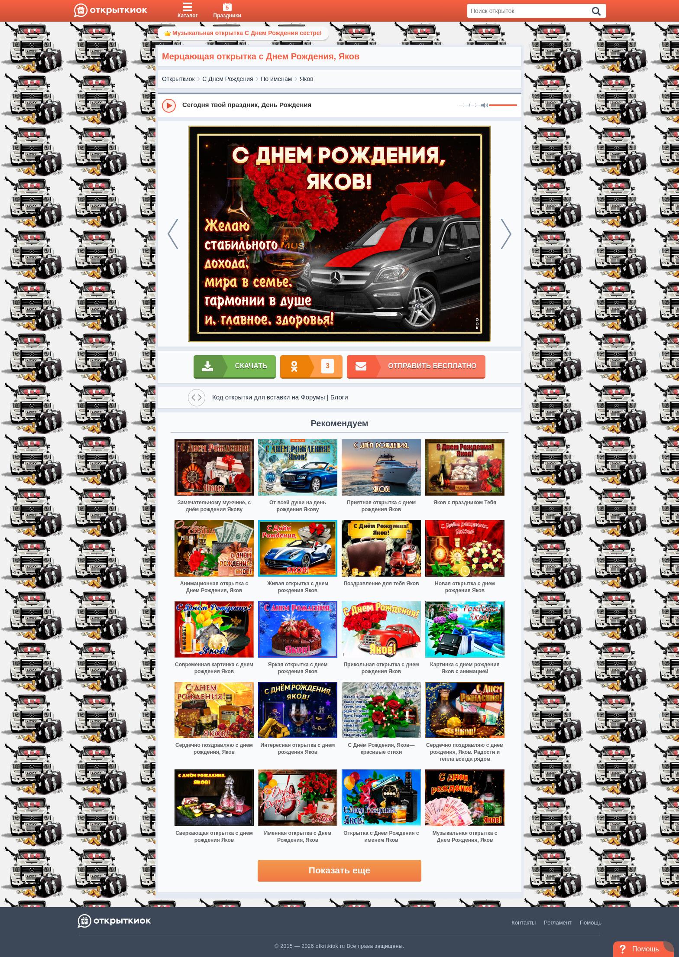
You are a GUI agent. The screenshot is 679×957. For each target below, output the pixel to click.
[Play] (169, 106)
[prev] (173, 234)
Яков (307, 78)
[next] (506, 234)
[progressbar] (503, 106)
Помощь (590, 922)
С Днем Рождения (227, 78)
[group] (339, 105)
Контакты (523, 922)
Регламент (558, 922)
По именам (276, 78)
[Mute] (484, 105)
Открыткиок (178, 78)
